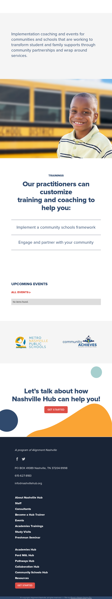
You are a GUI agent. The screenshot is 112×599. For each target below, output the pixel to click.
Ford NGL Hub (24, 555)
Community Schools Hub (31, 572)
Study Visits (23, 532)
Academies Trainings (29, 526)
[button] (101, 7)
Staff (18, 503)
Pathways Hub (24, 561)
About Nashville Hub (29, 497)
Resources (22, 578)
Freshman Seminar (27, 537)
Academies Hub (25, 549)
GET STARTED (25, 585)
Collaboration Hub (27, 566)
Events (19, 520)
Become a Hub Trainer (30, 514)
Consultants (23, 509)
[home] (34, 4)
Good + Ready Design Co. (81, 597)
